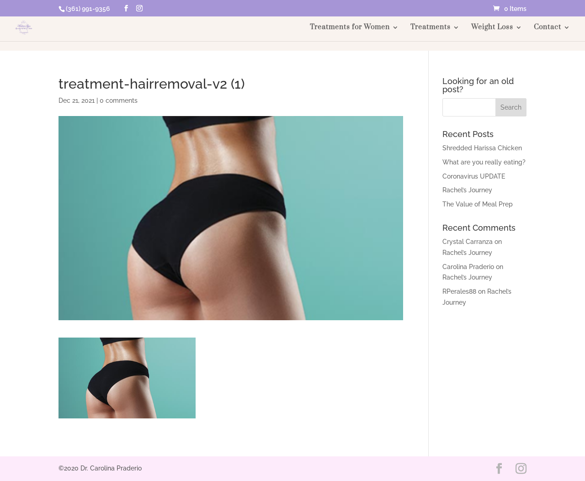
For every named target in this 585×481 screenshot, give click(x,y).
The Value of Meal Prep (477, 204)
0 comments (119, 100)
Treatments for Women (350, 28)
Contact (547, 28)
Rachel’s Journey (467, 190)
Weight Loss (492, 28)
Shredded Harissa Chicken (482, 148)
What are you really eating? (484, 162)
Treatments (430, 28)
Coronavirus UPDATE (473, 176)
